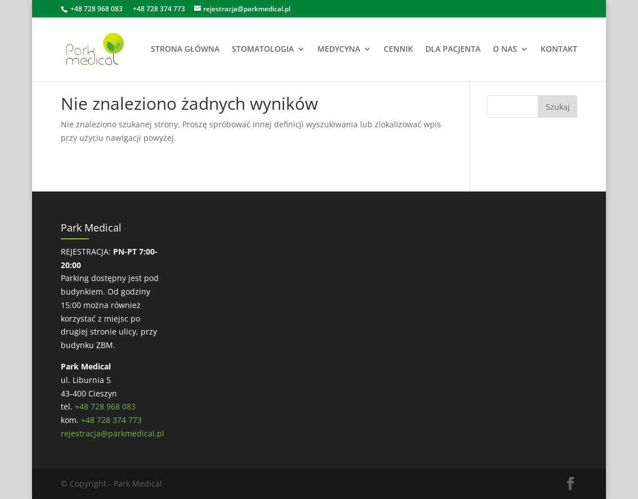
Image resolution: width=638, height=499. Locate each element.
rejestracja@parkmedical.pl (112, 433)
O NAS (505, 49)
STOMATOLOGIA (263, 49)
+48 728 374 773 (159, 9)
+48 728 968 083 (96, 9)
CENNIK (398, 49)
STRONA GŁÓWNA (185, 49)
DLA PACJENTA (452, 49)
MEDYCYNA (338, 49)
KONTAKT (559, 49)
